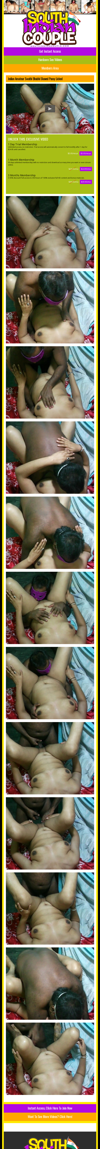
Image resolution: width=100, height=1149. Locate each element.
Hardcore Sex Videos (50, 59)
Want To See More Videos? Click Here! (50, 1116)
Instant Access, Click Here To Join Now (50, 1107)
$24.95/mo (86, 169)
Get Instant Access (50, 51)
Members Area (50, 67)
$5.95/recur (86, 153)
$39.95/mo (86, 181)
